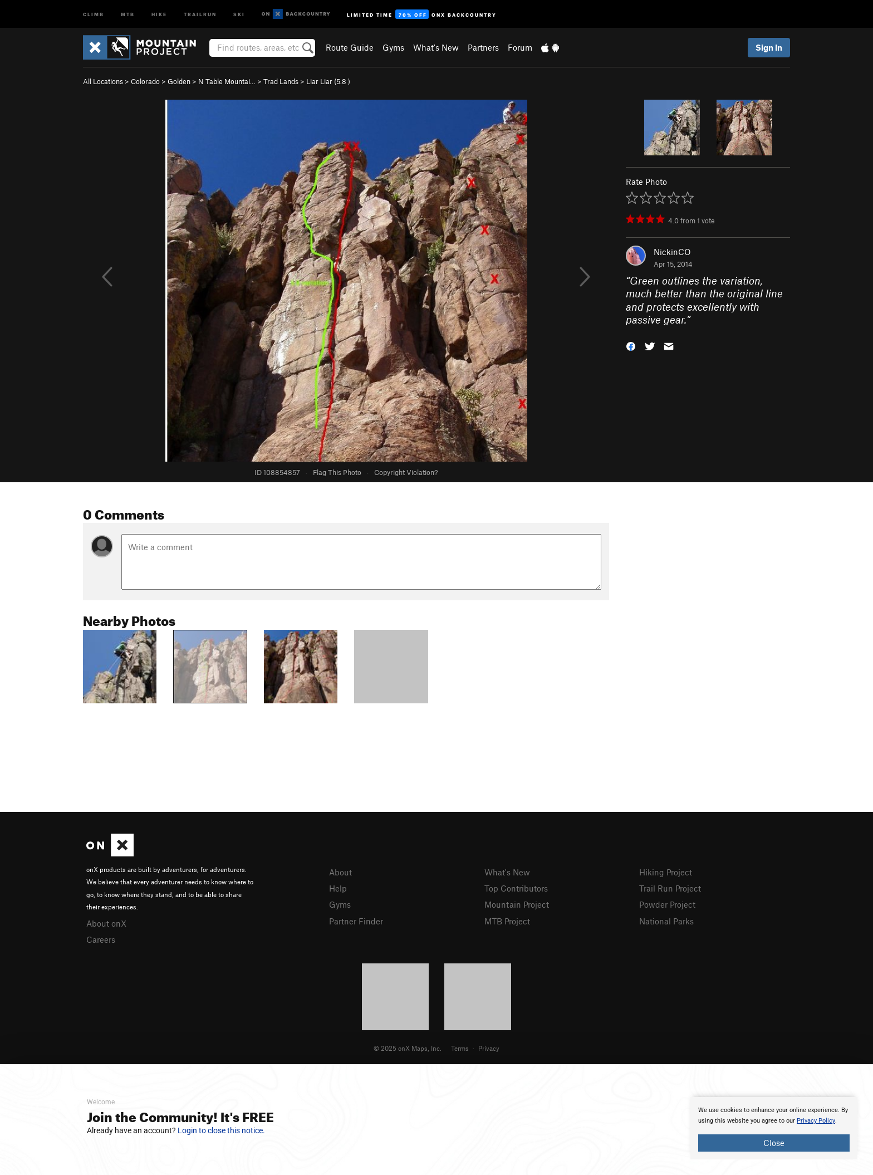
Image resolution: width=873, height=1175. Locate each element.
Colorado (145, 81)
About (340, 872)
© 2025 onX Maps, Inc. (408, 1048)
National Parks (666, 921)
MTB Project (507, 921)
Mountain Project (516, 904)
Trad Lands (280, 81)
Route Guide (350, 47)
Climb (93, 13)
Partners (483, 47)
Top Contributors (516, 888)
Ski (239, 13)
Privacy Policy (816, 1120)
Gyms (393, 47)
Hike (159, 13)
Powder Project (667, 904)
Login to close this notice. (221, 1130)
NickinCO (672, 252)
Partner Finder (356, 921)
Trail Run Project (670, 888)
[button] (631, 345)
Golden (179, 81)
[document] (774, 1128)
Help (338, 888)
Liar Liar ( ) (328, 81)
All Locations (103, 81)
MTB (128, 13)
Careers (100, 939)
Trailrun (200, 13)
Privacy (488, 1048)
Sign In (769, 47)
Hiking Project (665, 872)
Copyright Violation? (406, 472)
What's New (436, 47)
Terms (460, 1048)
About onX (106, 923)
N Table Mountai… (227, 81)
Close (773, 1143)
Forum (520, 47)
